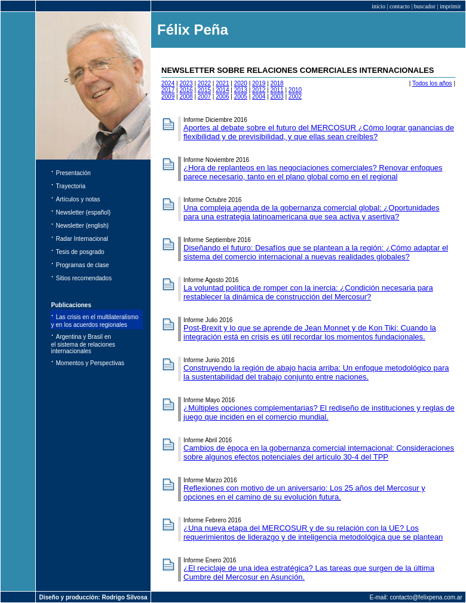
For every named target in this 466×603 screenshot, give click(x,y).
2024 (167, 83)
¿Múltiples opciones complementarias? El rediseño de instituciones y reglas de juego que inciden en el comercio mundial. (319, 412)
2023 (185, 83)
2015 (204, 90)
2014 (222, 90)
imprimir (450, 6)
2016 (185, 90)
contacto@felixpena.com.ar (426, 597)
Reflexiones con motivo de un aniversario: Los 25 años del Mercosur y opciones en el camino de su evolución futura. (304, 492)
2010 (295, 90)
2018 (276, 83)
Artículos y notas (78, 199)
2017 (167, 90)
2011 (276, 90)
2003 (276, 96)
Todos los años (432, 83)
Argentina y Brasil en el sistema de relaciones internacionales (83, 343)
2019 (258, 83)
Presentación (73, 173)
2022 (204, 83)
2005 (240, 96)
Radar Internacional (82, 238)
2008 (185, 96)
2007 (204, 96)
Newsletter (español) (83, 212)
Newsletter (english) (82, 225)
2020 (240, 83)
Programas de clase (82, 265)
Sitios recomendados (84, 278)
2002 (295, 96)
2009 (167, 96)
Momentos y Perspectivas (90, 363)
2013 (240, 90)
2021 (222, 83)
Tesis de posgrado (80, 252)
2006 (222, 96)
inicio (378, 6)
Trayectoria (71, 186)
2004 (258, 96)
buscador (425, 6)
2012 (258, 90)
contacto (400, 6)
